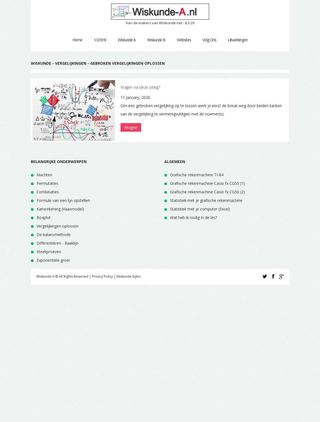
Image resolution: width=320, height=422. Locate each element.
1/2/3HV (100, 39)
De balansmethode (54, 234)
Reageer (130, 127)
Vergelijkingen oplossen (57, 226)
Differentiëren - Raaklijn (57, 243)
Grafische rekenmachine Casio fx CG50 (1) (207, 183)
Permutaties (47, 183)
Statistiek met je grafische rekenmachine (206, 200)
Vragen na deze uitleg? (140, 87)
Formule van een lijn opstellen (63, 200)
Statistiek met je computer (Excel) (200, 209)
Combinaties (48, 191)
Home (77, 39)
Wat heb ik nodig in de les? (193, 217)
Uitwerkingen (238, 39)
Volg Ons (209, 39)
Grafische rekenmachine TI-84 (196, 174)
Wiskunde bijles (128, 276)
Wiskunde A (127, 39)
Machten (44, 174)
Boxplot (44, 217)
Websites (184, 39)
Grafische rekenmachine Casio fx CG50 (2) (207, 191)
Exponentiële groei (53, 260)
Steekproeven (49, 251)
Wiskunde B (156, 39)
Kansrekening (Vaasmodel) (60, 209)
